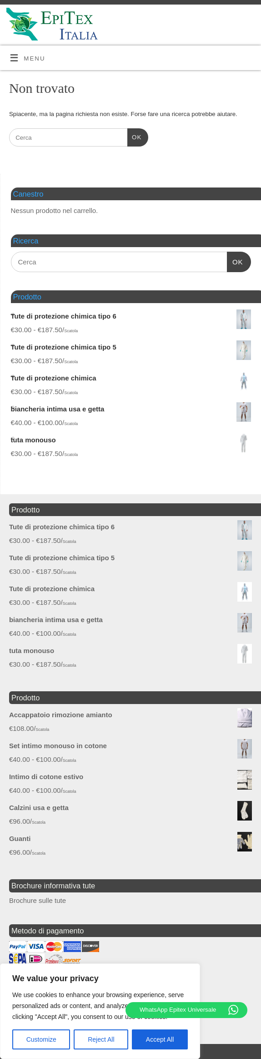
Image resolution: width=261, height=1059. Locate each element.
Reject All (101, 1039)
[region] (100, 1011)
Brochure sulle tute (37, 900)
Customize (41, 1039)
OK (134, 136)
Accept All (160, 1039)
